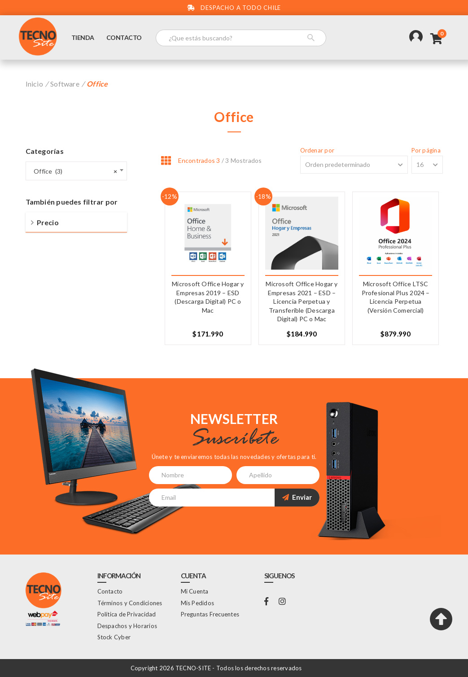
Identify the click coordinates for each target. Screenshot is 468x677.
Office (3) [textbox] (74, 171)
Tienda (82, 37)
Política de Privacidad (126, 614)
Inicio (34, 83)
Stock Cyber (114, 637)
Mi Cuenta (195, 591)
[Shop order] (354, 165)
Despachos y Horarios (127, 625)
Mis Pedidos (197, 603)
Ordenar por (317, 150)
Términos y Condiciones (129, 603)
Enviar (297, 497)
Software (64, 83)
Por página (426, 150)
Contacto (124, 37)
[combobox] (76, 171)
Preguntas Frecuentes (210, 614)
